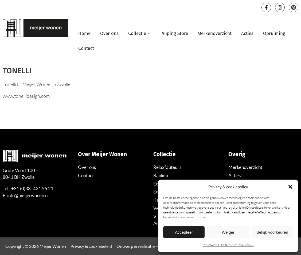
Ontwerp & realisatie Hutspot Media (149, 246)
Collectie (140, 33)
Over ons (109, 33)
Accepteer (184, 232)
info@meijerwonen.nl (28, 195)
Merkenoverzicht (215, 33)
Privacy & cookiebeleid (91, 246)
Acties (247, 33)
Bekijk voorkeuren (272, 232)
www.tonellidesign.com (26, 96)
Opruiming (274, 33)
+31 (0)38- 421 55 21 (32, 188)
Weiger (228, 232)
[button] (290, 186)
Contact (86, 48)
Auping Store (175, 33)
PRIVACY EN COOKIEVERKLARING (228, 245)
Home (85, 33)
